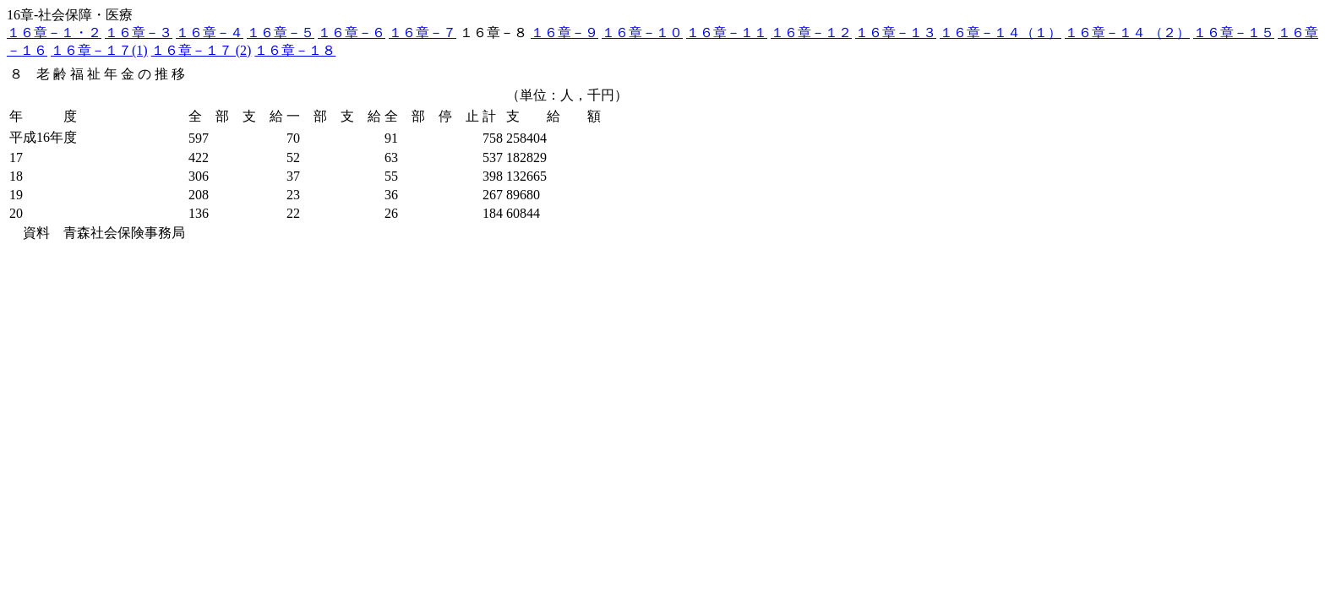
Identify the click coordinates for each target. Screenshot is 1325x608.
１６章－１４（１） (1000, 32)
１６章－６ (351, 32)
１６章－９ (564, 32)
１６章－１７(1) (99, 50)
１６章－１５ (1233, 32)
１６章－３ (138, 32)
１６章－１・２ (54, 32)
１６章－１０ (642, 32)
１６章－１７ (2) (201, 50)
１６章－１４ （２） (1127, 32)
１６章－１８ (294, 50)
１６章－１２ (811, 32)
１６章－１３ (895, 32)
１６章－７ (422, 32)
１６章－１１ (726, 32)
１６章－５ (280, 32)
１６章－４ (209, 32)
